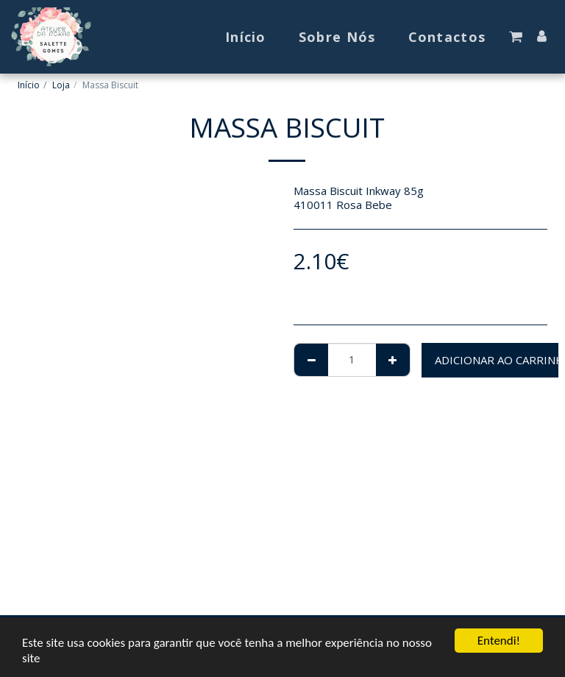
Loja (61, 85)
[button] (515, 36)
